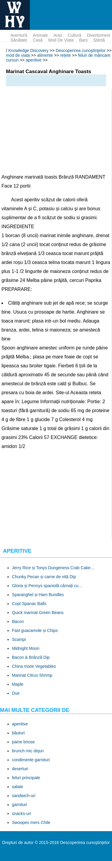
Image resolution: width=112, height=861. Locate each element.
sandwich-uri (24, 795)
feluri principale (26, 777)
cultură (74, 35)
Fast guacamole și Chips (35, 630)
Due (16, 693)
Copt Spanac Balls (29, 603)
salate (17, 786)
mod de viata (61, 40)
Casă (38, 40)
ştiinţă (99, 40)
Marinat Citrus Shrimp (32, 675)
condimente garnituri (31, 759)
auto (57, 35)
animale (40, 35)
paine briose (23, 741)
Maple (17, 684)
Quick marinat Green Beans (38, 612)
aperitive (34, 60)
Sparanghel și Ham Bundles (38, 594)
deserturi (20, 768)
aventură (18, 35)
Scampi (19, 639)
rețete (65, 55)
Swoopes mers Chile (31, 822)
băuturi (18, 732)
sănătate (18, 40)
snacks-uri (21, 813)
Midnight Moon (25, 648)
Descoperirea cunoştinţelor (81, 50)
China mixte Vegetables (34, 666)
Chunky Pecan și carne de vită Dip (44, 576)
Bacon (18, 621)
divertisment (98, 35)
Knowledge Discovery (28, 50)
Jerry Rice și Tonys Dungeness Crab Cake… (53, 567)
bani (83, 40)
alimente (45, 55)
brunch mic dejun (28, 750)
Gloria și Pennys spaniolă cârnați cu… (47, 585)
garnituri (19, 804)
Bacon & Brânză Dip (31, 657)
